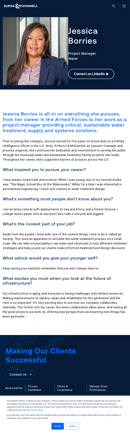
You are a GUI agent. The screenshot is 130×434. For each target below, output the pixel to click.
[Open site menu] (123, 6)
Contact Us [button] (20, 374)
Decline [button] (72, 426)
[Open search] (115, 6)
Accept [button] (57, 426)
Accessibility (14, 388)
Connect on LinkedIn (91, 74)
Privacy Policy (36, 410)
